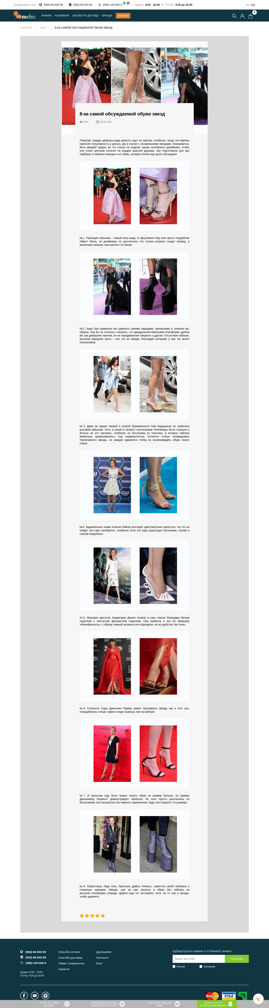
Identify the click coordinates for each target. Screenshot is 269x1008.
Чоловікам (209, 966)
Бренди (107, 15)
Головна (26, 27)
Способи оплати (69, 951)
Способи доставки (70, 957)
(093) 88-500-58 (82, 4)
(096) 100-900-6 (116, 4)
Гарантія (64, 969)
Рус (253, 4)
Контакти (102, 957)
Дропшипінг (104, 951)
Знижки (123, 15)
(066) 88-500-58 (53, 4)
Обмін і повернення (71, 963)
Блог (43, 27)
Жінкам (180, 966)
